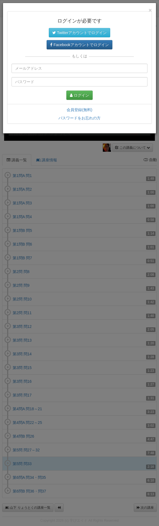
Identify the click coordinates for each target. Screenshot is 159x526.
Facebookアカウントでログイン (79, 45)
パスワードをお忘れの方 (79, 118)
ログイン (79, 95)
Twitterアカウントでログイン (79, 32)
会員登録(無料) (79, 110)
